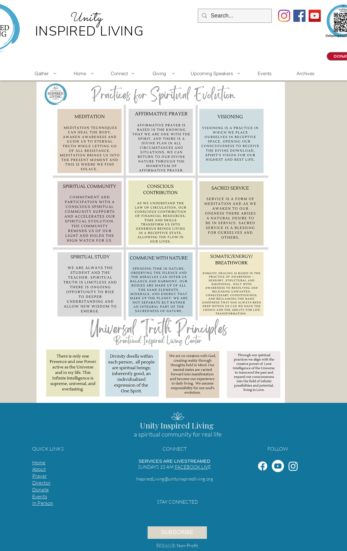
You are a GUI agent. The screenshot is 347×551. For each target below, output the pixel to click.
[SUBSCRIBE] (177, 532)
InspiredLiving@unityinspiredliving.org (174, 479)
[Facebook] (263, 466)
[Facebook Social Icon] (299, 16)
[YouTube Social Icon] (315, 16)
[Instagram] (284, 16)
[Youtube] (278, 466)
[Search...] (234, 15)
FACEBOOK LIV (191, 467)
